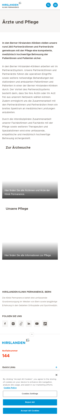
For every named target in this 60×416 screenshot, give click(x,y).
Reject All (30, 403)
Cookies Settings (30, 395)
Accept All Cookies (30, 412)
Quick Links (8, 367)
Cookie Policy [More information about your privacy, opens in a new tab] (10, 389)
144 (6, 356)
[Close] (56, 376)
